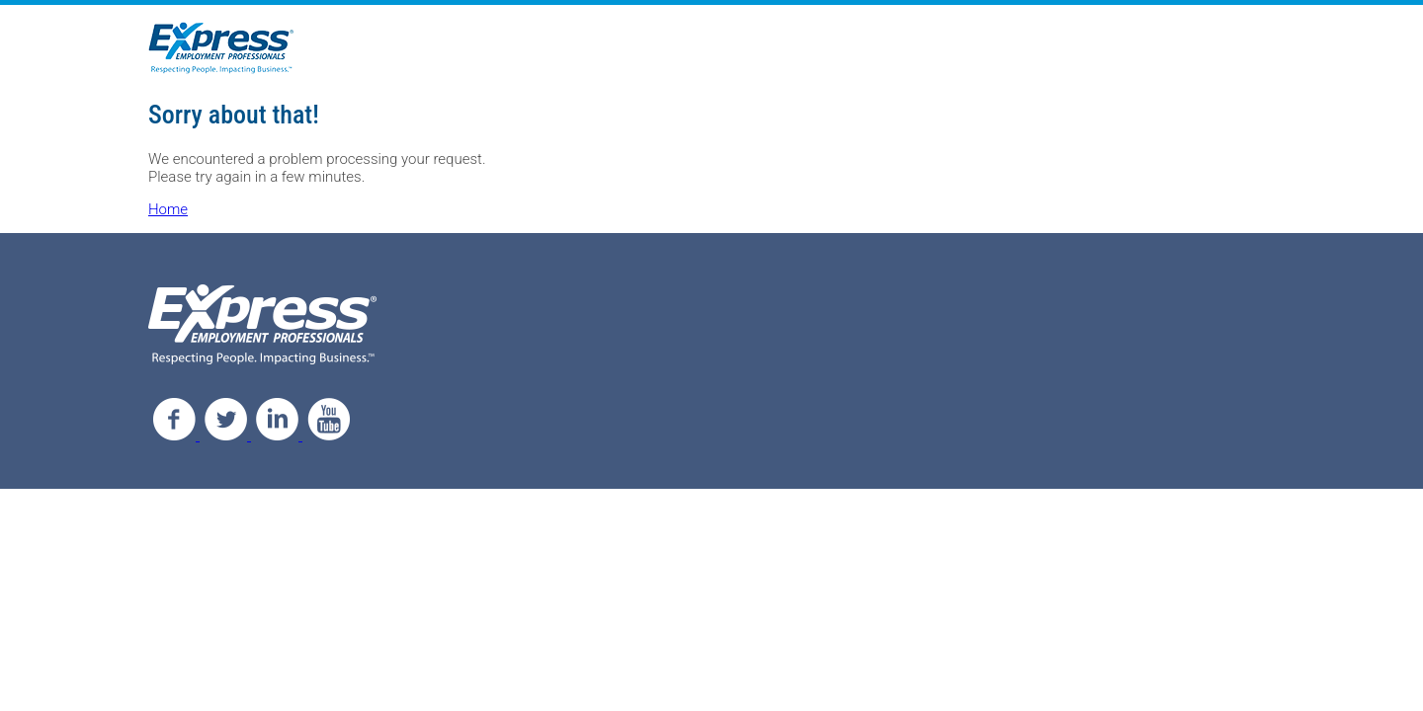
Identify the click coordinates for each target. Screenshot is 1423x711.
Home (168, 209)
